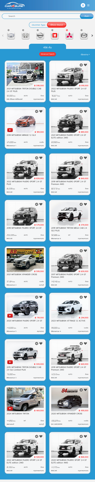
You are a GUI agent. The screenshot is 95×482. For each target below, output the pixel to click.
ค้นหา (86, 16)
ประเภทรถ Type (38, 24)
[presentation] (92, 35)
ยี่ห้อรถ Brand (56, 24)
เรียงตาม (84, 54)
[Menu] (88, 5)
